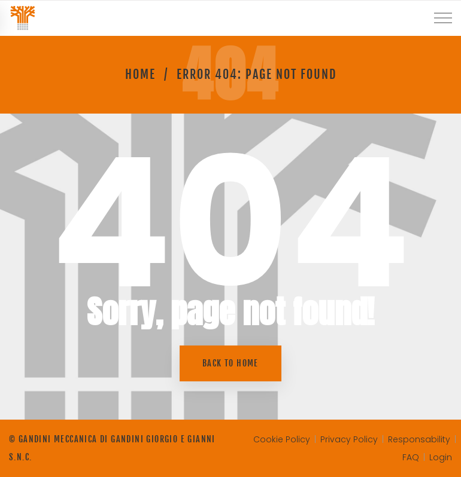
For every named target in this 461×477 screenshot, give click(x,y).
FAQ (410, 457)
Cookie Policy (281, 439)
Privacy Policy (349, 439)
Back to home (230, 363)
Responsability (419, 439)
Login (440, 457)
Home (140, 74)
